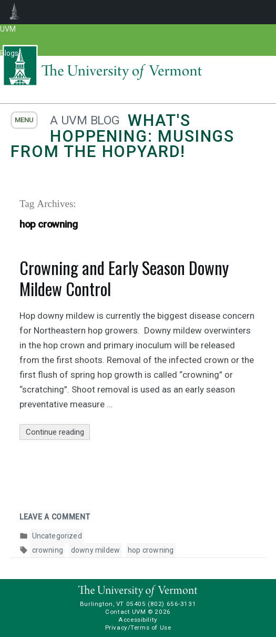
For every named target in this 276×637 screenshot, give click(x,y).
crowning (47, 550)
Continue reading (58, 432)
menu (24, 120)
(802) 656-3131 (172, 603)
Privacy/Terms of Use (138, 627)
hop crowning (150, 550)
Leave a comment (54, 517)
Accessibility (138, 619)
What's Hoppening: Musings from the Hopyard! (122, 136)
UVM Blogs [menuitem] (14, 12)
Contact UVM (125, 611)
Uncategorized (57, 536)
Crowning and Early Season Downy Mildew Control (124, 278)
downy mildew (95, 550)
